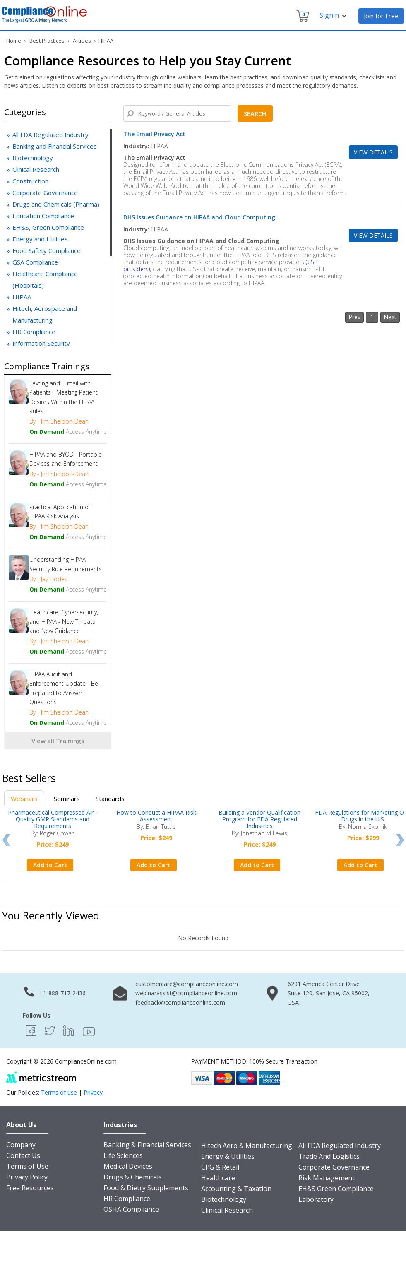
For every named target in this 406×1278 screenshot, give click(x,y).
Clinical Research (35, 169)
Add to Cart (50, 865)
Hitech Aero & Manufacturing (246, 1145)
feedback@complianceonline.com (180, 1002)
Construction (30, 181)
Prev (6, 840)
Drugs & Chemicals (132, 1177)
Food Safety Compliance (46, 250)
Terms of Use (27, 1166)
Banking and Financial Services (54, 146)
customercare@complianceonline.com (186, 984)
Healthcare (218, 1177)
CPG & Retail (220, 1167)
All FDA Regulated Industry (50, 134)
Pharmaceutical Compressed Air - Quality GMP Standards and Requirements (52, 819)
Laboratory (316, 1199)
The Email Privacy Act (154, 134)
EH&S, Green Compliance (48, 227)
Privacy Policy (27, 1177)
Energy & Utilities (228, 1156)
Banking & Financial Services (147, 1144)
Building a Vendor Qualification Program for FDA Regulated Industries (259, 819)
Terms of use (59, 1092)
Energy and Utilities (40, 239)
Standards (110, 798)
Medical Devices (127, 1166)
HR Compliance (33, 331)
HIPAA (21, 297)
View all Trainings (57, 740)
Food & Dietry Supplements (145, 1187)
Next (400, 840)
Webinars (24, 798)
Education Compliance (43, 216)
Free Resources (30, 1187)
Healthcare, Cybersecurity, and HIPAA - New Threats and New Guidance (63, 621)
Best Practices (47, 40)
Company (21, 1144)
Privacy (93, 1092)
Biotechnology (32, 158)
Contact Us (23, 1155)
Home (13, 40)
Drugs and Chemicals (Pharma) (55, 204)
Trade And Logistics (329, 1156)
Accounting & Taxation (236, 1188)
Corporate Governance (45, 192)
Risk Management (326, 1177)
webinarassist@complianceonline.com (186, 993)
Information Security (41, 343)
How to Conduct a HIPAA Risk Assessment (156, 816)
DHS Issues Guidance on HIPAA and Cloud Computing (199, 217)
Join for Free (381, 16)
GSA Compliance (35, 262)
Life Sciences (123, 1155)
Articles (82, 40)
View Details (373, 152)
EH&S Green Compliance (336, 1188)
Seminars (67, 798)
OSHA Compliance (131, 1209)
